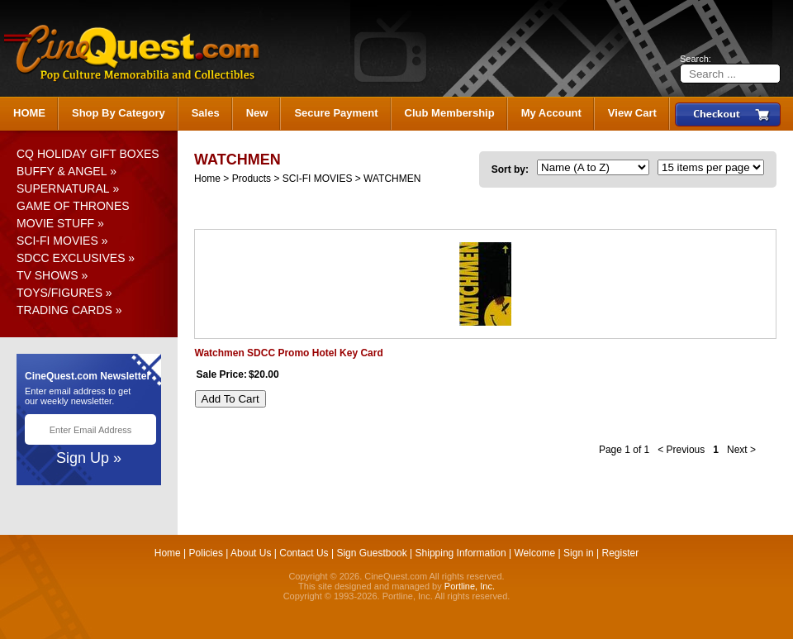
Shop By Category (118, 113)
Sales (206, 113)
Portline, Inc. (469, 586)
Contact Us (303, 553)
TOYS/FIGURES (59, 292)
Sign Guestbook (371, 553)
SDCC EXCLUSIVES (71, 258)
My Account (551, 113)
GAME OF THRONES (73, 205)
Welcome (534, 553)
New (257, 113)
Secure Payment (336, 113)
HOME (29, 113)
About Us (250, 553)
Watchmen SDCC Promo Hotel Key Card (289, 353)
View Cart (632, 113)
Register (620, 553)
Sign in (578, 553)
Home (207, 178)
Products (251, 178)
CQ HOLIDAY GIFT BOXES (88, 153)
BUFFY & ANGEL (62, 171)
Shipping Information (460, 553)
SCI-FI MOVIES (57, 240)
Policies (206, 553)
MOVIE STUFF (55, 223)
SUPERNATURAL (63, 188)
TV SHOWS (47, 275)
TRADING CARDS (64, 310)
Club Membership (450, 113)
